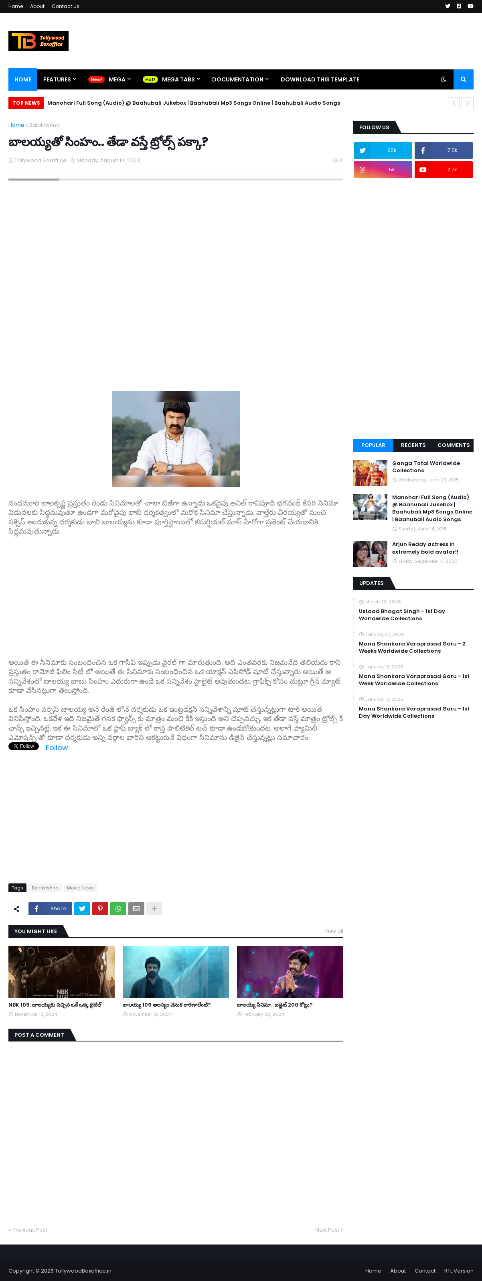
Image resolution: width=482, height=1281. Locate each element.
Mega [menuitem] (117, 79)
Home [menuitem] (22, 79)
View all (334, 931)
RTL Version (459, 1271)
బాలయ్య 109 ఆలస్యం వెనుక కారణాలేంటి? (167, 1005)
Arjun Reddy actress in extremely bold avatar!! (425, 548)
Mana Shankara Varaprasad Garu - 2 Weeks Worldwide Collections (412, 647)
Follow (57, 748)
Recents (413, 445)
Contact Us (65, 6)
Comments (453, 445)
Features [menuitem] (57, 79)
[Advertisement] (175, 592)
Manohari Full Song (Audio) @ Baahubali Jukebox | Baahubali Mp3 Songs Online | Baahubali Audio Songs (193, 103)
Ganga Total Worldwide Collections (426, 467)
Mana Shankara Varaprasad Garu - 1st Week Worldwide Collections (414, 680)
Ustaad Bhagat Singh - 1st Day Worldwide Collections (402, 615)
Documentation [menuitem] (237, 79)
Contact (425, 1271)
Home (15, 6)
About (37, 6)
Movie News (80, 888)
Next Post (327, 1230)
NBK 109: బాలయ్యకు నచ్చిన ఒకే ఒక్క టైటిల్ (54, 1005)
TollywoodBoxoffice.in (83, 1271)
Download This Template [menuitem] (320, 79)
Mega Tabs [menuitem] (178, 79)
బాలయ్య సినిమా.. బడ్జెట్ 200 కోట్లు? (275, 1005)
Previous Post (29, 1230)
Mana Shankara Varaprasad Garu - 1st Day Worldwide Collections (414, 712)
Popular (373, 445)
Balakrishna (44, 125)
